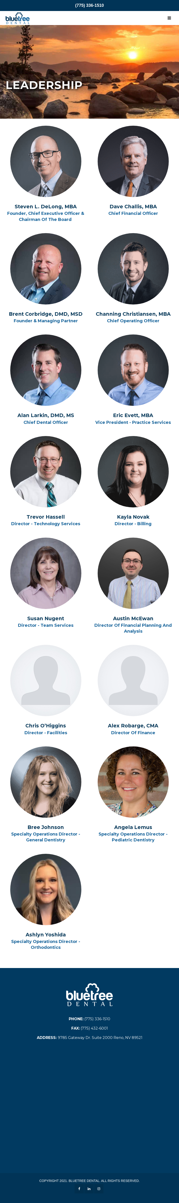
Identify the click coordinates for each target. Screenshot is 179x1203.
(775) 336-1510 (89, 5)
